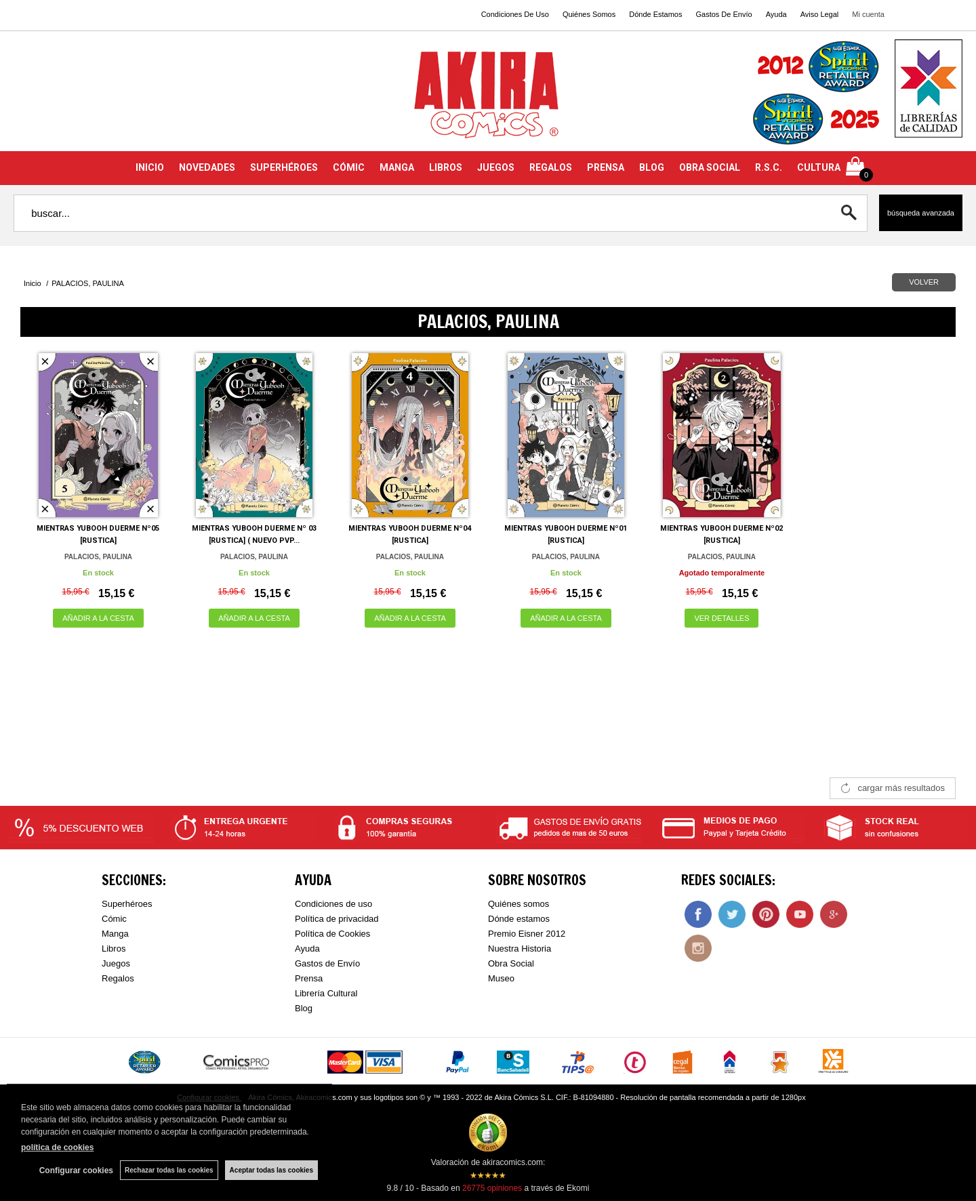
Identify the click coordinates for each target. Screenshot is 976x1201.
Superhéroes (127, 904)
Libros (113, 948)
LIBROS (445, 167)
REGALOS (550, 167)
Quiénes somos (518, 904)
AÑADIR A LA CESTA (98, 618)
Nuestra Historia (519, 948)
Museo (501, 978)
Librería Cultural (326, 993)
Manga (115, 934)
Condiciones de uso (333, 904)
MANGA (397, 167)
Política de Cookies (332, 934)
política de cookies (57, 1147)
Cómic (114, 919)
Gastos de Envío (327, 963)
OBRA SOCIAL (709, 167)
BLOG (651, 167)
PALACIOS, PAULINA (98, 557)
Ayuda (776, 14)
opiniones (492, 1188)
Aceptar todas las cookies (271, 1170)
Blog (303, 1008)
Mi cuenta (868, 14)
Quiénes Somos (589, 14)
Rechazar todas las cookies (169, 1170)
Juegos (116, 963)
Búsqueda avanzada (920, 213)
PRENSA (605, 167)
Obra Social (511, 963)
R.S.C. (768, 167)
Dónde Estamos (655, 14)
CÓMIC (349, 167)
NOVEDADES (207, 167)
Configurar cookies (76, 1170)
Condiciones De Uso (515, 14)
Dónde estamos (519, 919)
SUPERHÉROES (284, 167)
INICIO (150, 167)
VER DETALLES (721, 618)
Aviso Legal (819, 14)
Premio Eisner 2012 (526, 934)
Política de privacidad (337, 919)
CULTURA (818, 167)
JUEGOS (495, 167)
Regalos (118, 978)
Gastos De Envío (723, 14)
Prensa (309, 978)
